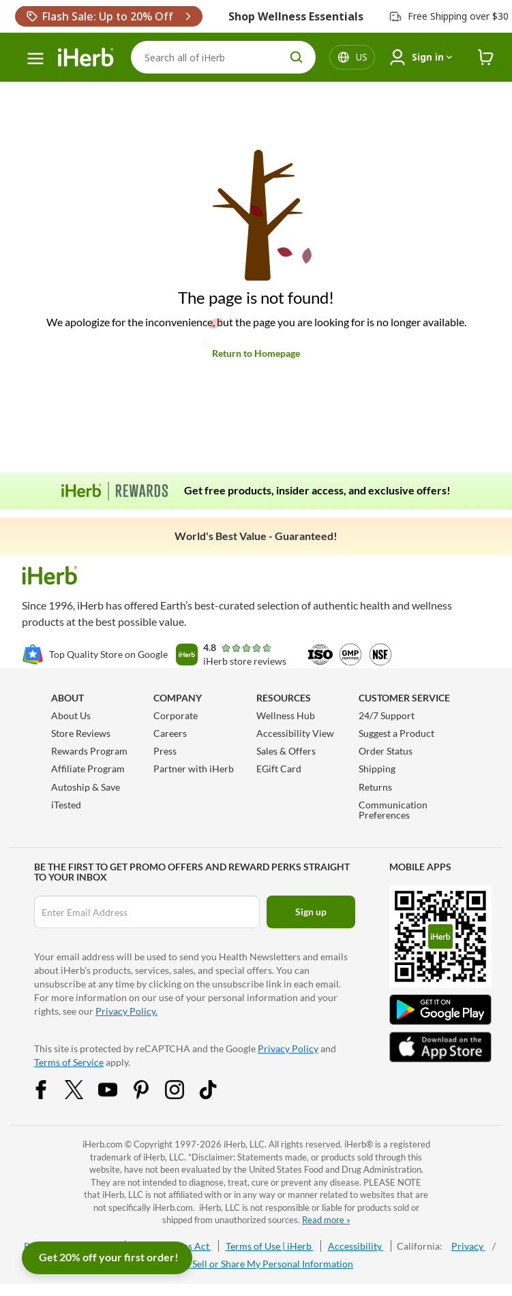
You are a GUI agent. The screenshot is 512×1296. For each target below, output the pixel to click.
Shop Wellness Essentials (295, 16)
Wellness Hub (285, 715)
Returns (375, 787)
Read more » (326, 1219)
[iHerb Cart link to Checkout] (486, 57)
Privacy (468, 1246)
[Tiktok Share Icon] (216, 1095)
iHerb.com (102, 1144)
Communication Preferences (393, 810)
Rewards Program (89, 751)
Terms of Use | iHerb (270, 1246)
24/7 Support (387, 715)
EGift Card (278, 768)
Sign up (311, 911)
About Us (71, 715)
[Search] (223, 57)
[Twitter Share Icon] (83, 1095)
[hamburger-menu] (35, 58)
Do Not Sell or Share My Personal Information (256, 1263)
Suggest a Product (396, 733)
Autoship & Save (85, 787)
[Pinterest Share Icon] (150, 1095)
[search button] (296, 57)
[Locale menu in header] (361, 57)
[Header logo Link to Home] (86, 57)
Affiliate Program (88, 768)
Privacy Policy (288, 1048)
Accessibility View (295, 733)
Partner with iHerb (193, 768)
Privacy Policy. (126, 1011)
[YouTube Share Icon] (116, 1095)
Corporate (175, 715)
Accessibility (356, 1246)
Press (165, 751)
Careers (170, 733)
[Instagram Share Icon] (183, 1095)
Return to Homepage (256, 353)
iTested (66, 804)
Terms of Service (69, 1062)
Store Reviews (80, 733)
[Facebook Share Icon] (49, 1095)
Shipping (377, 768)
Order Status (385, 751)
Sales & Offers (286, 751)
